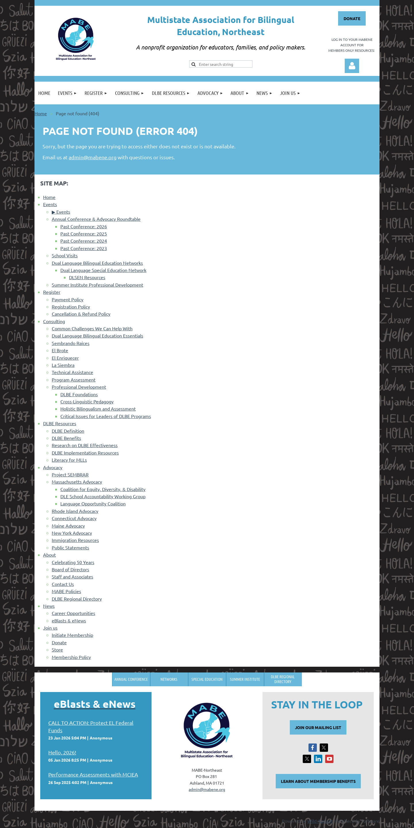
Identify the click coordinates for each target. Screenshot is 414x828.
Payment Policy (67, 299)
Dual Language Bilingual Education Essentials (97, 335)
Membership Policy (71, 657)
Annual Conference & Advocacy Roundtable (96, 219)
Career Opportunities (73, 613)
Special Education (207, 679)
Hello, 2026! (62, 752)
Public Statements (70, 547)
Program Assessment (73, 379)
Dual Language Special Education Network (103, 270)
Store (57, 649)
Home (40, 113)
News (49, 606)
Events (50, 204)
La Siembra (63, 365)
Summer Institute (245, 679)
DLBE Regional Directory (77, 598)
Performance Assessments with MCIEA (93, 774)
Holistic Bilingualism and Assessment (98, 408)
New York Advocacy (72, 533)
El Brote (60, 350)
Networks (168, 679)
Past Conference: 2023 (83, 248)
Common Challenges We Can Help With (92, 328)
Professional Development (79, 387)
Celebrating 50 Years (73, 562)
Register (51, 292)
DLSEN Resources (87, 277)
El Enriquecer (65, 358)
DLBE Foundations (79, 394)
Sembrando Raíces (70, 343)
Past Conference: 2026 (83, 226)
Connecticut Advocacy (74, 518)
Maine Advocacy (68, 525)
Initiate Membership (72, 635)
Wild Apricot (320, 821)
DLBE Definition (68, 431)
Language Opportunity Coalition (93, 503)
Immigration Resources (75, 540)
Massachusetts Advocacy (77, 481)
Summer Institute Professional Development (97, 285)
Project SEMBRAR (70, 474)
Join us (50, 627)
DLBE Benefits (66, 438)
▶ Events (61, 211)
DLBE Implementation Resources (85, 452)
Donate (59, 642)
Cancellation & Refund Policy (81, 314)
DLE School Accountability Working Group (102, 496)
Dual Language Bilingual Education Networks (97, 263)
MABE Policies (66, 591)
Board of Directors (70, 569)
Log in (352, 66)
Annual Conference (131, 679)
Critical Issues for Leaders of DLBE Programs (105, 416)
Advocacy (52, 467)
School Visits (65, 255)
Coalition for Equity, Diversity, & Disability (102, 489)
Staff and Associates (72, 576)
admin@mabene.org (92, 157)
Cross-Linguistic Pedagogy (87, 401)
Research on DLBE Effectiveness (85, 445)
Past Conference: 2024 (83, 241)
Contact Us (63, 584)
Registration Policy (71, 306)
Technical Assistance (72, 372)
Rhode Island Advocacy (75, 511)
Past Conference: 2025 (83, 233)
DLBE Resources (59, 423)
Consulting (54, 321)
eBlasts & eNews (69, 620)
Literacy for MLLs (69, 460)
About (49, 554)
